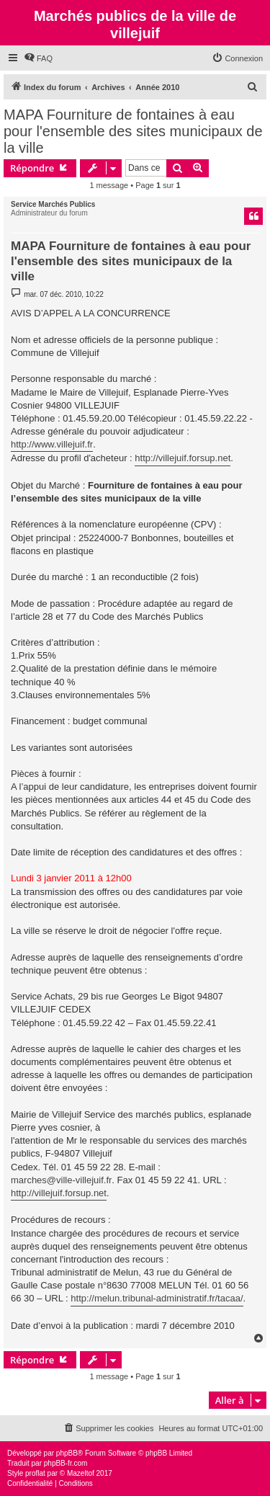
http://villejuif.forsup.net (182, 458)
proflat (35, 1473)
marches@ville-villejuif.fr (61, 1180)
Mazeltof (80, 1473)
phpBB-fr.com (66, 1463)
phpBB (67, 1453)
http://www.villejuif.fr (52, 444)
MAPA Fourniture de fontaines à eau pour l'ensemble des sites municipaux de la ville (133, 131)
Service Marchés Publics (53, 204)
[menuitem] (38, 58)
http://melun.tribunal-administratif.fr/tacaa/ (157, 1298)
